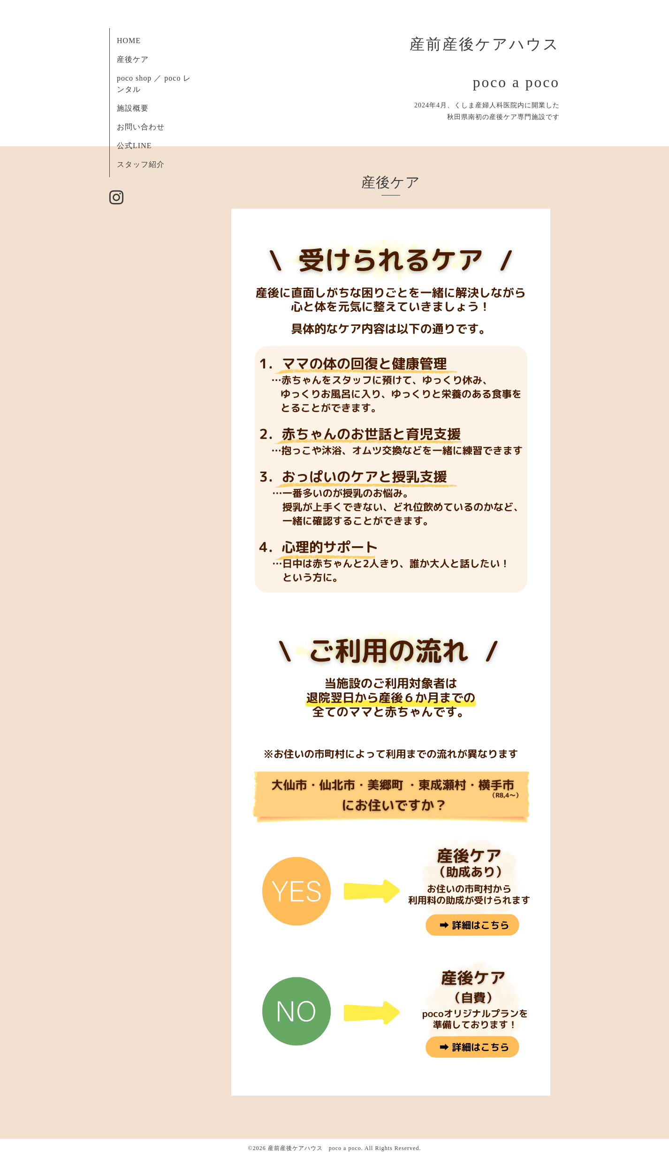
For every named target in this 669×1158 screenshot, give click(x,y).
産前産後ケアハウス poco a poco (314, 1148)
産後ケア (133, 59)
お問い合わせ (141, 127)
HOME (129, 41)
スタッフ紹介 (141, 164)
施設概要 (133, 108)
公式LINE (134, 146)
